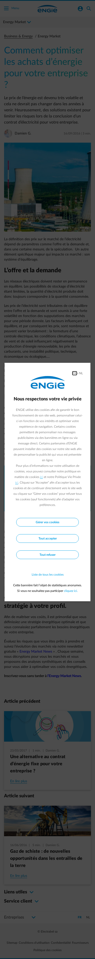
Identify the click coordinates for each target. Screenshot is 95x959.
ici (41, 476)
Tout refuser (47, 554)
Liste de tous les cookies (48, 574)
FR (75, 373)
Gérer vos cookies (47, 522)
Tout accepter (48, 538)
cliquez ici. (71, 590)
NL (81, 373)
